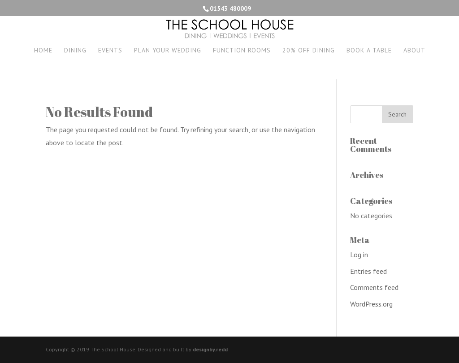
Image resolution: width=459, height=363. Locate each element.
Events (110, 50)
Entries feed (368, 271)
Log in (359, 254)
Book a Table (369, 50)
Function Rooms (242, 50)
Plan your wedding (167, 50)
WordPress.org (371, 303)
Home (43, 50)
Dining (75, 50)
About (414, 50)
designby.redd (210, 349)
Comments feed (374, 287)
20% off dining (308, 50)
